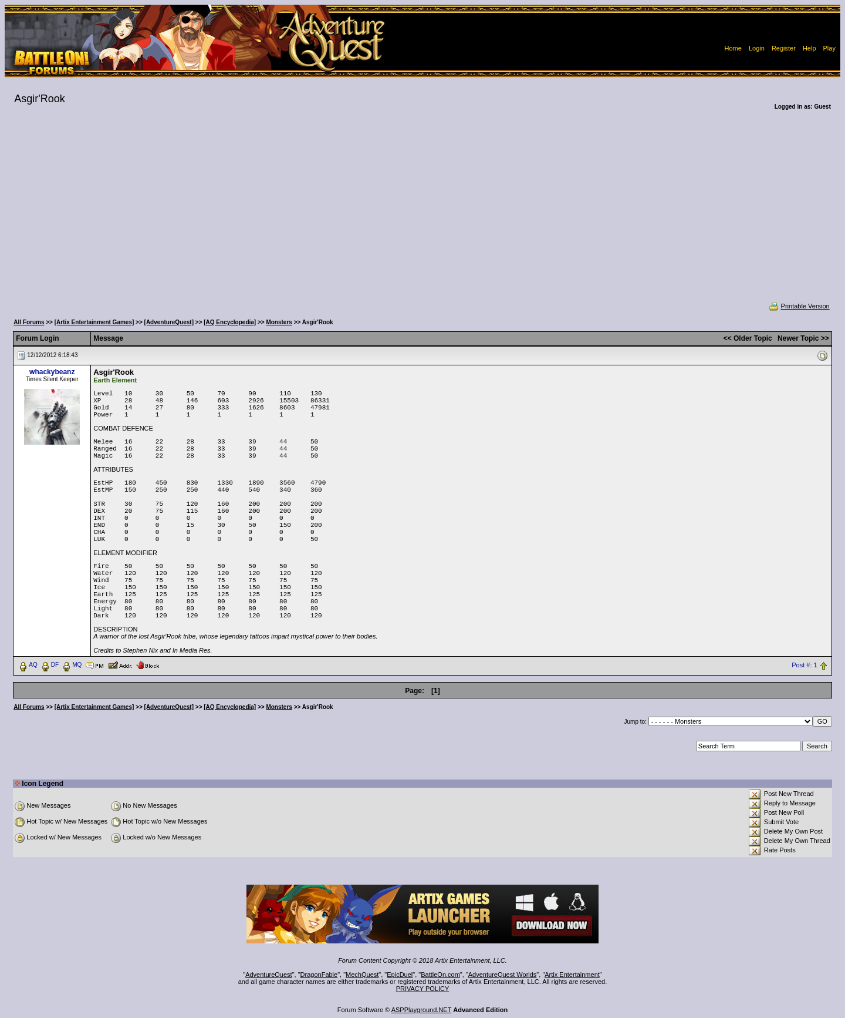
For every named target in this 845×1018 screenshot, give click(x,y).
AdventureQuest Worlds (502, 974)
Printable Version (799, 306)
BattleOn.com (440, 974)
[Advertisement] (422, 214)
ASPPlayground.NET (421, 1009)
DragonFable (319, 974)
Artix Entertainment (572, 974)
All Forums (28, 322)
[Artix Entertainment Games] (94, 322)
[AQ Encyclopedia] (230, 322)
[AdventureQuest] (169, 322)
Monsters (279, 322)
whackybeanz (52, 372)
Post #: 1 (804, 664)
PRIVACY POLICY (422, 988)
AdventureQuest (268, 974)
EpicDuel (400, 974)
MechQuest (362, 974)
